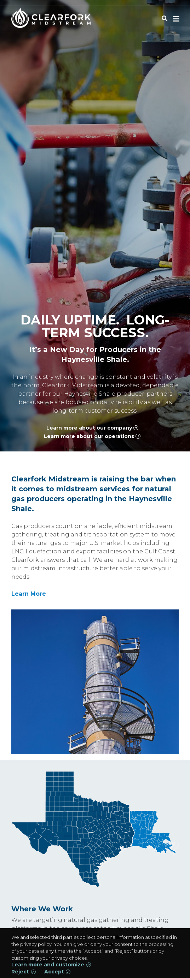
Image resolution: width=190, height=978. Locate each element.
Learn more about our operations (89, 436)
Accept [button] (54, 972)
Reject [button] (20, 972)
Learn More (28, 593)
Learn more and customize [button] (47, 965)
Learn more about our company (89, 428)
